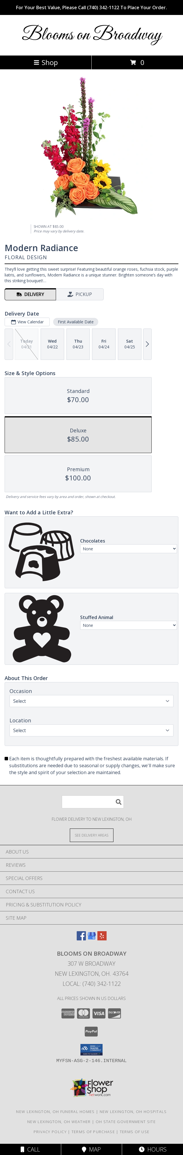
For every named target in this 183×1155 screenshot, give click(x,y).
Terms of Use (135, 1131)
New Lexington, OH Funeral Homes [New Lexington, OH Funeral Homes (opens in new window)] (55, 1111)
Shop (46, 62)
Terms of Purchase (93, 1131)
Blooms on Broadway (91, 35)
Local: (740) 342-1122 (92, 984)
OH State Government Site (126, 1121)
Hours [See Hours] (153, 1149)
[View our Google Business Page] (91, 938)
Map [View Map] (91, 1149)
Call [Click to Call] (30, 1149)
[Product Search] (93, 801)
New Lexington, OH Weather (59, 1121)
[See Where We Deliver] (91, 835)
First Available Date (76, 321)
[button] (91, 1049)
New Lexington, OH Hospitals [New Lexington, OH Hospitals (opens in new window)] (133, 1111)
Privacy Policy (50, 1131)
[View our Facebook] (81, 938)
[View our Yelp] (102, 938)
